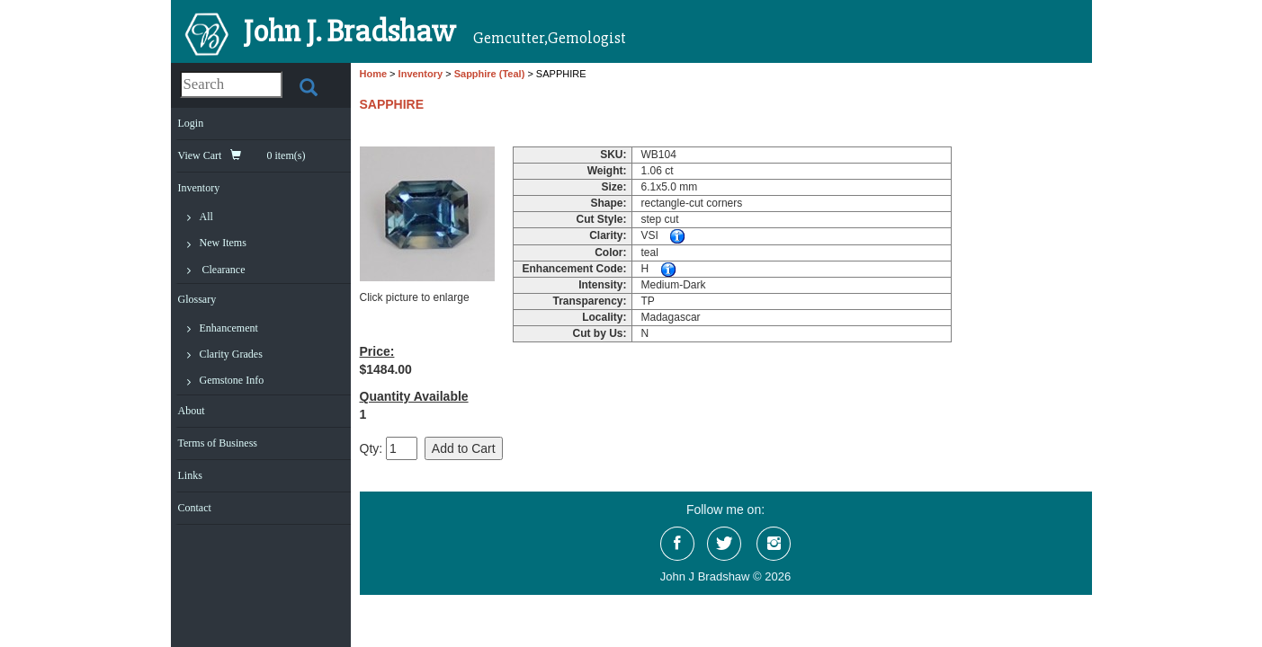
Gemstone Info (232, 380)
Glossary (197, 299)
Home (374, 73)
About (191, 410)
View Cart (242, 155)
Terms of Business (218, 443)
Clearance (224, 269)
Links (190, 475)
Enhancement (229, 328)
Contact (194, 507)
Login (191, 123)
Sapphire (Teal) (489, 73)
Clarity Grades (231, 354)
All (206, 216)
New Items (223, 242)
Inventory (199, 188)
